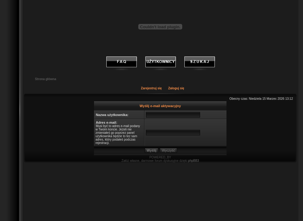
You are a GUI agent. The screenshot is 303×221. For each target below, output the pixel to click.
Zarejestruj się (151, 88)
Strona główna (45, 79)
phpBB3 (193, 160)
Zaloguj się (176, 88)
